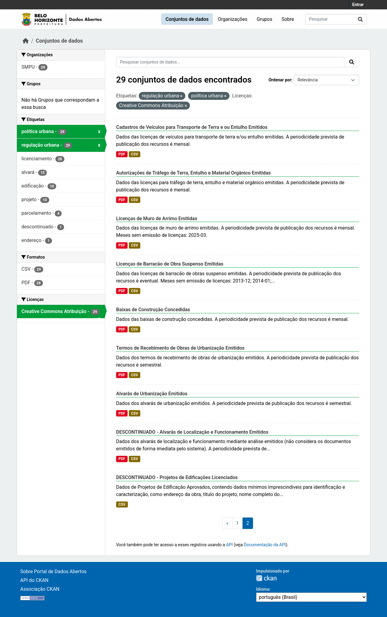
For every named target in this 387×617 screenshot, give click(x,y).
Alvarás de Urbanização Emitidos (151, 394)
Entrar (358, 4)
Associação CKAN (40, 589)
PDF (122, 154)
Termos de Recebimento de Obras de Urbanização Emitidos (180, 348)
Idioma (262, 589)
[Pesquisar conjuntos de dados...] (336, 19)
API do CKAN (34, 580)
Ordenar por (279, 79)
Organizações (233, 19)
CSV (134, 154)
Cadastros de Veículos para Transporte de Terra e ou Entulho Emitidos (192, 127)
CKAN (266, 578)
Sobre (287, 19)
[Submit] (360, 19)
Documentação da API (265, 544)
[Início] (26, 41)
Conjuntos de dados (186, 19)
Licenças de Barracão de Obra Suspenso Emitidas (169, 264)
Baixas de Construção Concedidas (153, 309)
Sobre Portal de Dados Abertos (53, 571)
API (229, 544)
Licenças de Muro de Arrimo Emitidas (156, 218)
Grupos (264, 19)
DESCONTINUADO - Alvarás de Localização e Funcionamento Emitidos (192, 432)
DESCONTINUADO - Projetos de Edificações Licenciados (177, 477)
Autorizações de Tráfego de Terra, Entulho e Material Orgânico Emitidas (193, 173)
